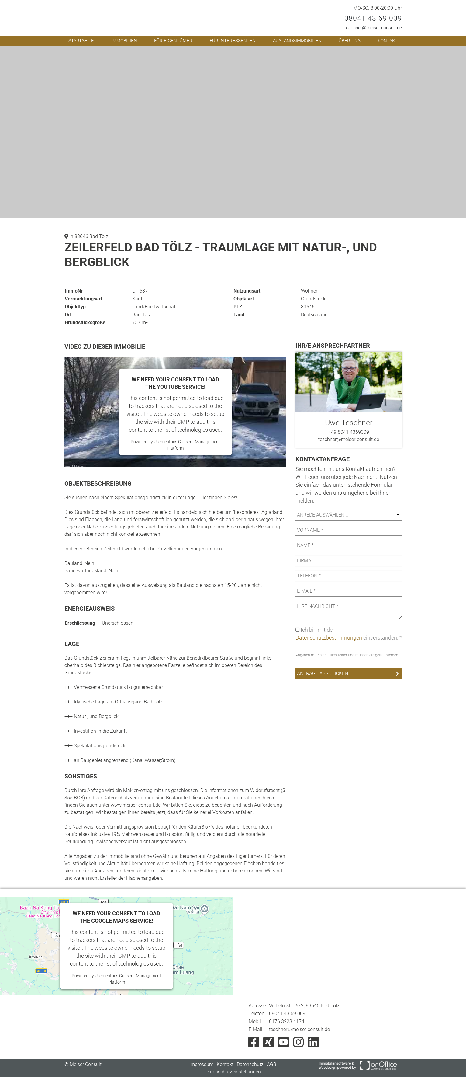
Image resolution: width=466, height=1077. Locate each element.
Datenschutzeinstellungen (233, 1072)
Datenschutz (250, 1064)
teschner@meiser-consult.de (373, 27)
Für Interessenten (233, 41)
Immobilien (124, 41)
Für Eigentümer (173, 41)
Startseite (81, 41)
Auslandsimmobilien (297, 41)
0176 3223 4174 (286, 1021)
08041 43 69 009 (373, 18)
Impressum (201, 1064)
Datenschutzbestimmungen (328, 637)
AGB (271, 1064)
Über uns (350, 41)
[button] (342, 52)
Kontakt (388, 41)
